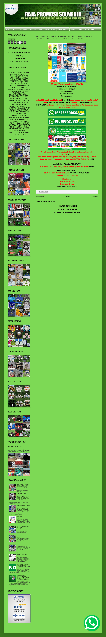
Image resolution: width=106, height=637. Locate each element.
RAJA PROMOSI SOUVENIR (58, 102)
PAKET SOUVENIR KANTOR (68, 213)
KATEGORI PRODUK (50, 29)
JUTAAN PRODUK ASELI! (80, 173)
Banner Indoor (67, 96)
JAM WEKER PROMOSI (22, 554)
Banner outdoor (67, 94)
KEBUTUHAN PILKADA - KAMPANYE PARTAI (22, 565)
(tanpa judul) (19, 516)
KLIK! (70, 154)
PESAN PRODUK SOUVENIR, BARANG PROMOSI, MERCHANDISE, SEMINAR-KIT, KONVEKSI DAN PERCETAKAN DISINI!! (23, 577)
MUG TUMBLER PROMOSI (15, 446)
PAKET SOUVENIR (20, 62)
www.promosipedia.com (67, 186)
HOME (7, 29)
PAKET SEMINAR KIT (68, 206)
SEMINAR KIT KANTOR (20, 53)
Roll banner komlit (67, 89)
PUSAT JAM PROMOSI (22, 545)
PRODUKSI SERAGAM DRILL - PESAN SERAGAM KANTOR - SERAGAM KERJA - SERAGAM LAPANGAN (23, 507)
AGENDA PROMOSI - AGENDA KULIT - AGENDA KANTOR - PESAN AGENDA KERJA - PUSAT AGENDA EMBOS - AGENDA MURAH (23, 496)
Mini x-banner (67, 91)
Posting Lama (95, 196)
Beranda (68, 196)
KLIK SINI (66, 100)
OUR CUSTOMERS (89, 29)
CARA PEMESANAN (63, 29)
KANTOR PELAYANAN (76, 29)
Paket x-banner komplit (67, 86)
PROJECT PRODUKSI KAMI (20, 29)
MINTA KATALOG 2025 (36, 29)
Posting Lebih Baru (40, 196)
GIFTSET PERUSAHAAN (68, 209)
